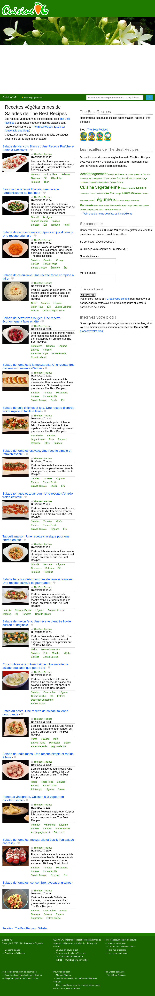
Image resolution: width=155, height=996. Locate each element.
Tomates (35, 182)
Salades (65, 174)
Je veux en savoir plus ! (67, 950)
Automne (138, 174)
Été (45, 178)
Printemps (36, 789)
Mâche (67, 653)
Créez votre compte (118, 298)
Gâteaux (136, 193)
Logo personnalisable (117, 953)
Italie (55, 739)
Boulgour (48, 217)
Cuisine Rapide (116, 182)
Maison (35, 310)
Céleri (34, 303)
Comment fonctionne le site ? (121, 946)
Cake (89, 178)
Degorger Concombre (42, 699)
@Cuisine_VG (71, 960)
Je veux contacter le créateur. (69, 956)
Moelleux (126, 200)
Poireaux (35, 824)
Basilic (54, 400)
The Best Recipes (42, 126)
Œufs (59, 521)
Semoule (47, 564)
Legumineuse (38, 439)
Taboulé (35, 217)
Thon (46, 182)
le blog (59, 960)
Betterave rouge (39, 353)
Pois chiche (37, 435)
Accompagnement (40, 832)
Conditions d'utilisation (15, 953)
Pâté (137, 200)
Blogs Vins (9, 978)
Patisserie (86, 205)
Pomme (106, 206)
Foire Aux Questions (117, 950)
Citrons (106, 178)
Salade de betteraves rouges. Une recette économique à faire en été (31, 319)
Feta (51, 439)
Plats (101, 206)
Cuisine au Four (102, 182)
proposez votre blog (91, 331)
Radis (34, 782)
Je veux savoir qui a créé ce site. (71, 953)
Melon (34, 649)
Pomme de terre (56, 610)
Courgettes (84, 182)
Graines (48, 914)
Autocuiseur (128, 174)
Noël (133, 200)
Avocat (63, 910)
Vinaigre (47, 349)
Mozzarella (62, 392)
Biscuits (146, 174)
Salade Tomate (39, 400)
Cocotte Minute (39, 357)
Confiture (136, 178)
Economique (84, 194)
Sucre (95, 210)
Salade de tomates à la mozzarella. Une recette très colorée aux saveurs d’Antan (38, 366)
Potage (129, 206)
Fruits (126, 193)
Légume (58, 303)
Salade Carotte (39, 267)
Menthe (56, 653)
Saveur (61, 789)
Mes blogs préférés (32, 97)
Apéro (118, 174)
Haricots (35, 174)
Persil (67, 224)
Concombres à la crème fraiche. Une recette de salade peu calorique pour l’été (35, 666)
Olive (47, 443)
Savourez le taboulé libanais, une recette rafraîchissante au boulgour (30, 191)
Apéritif (111, 174)
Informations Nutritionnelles (72, 978)
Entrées (56, 221)
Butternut (83, 178)
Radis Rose (47, 782)
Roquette (35, 443)
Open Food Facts (64, 985)
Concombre (49, 692)
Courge (143, 178)
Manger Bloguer (63, 975)
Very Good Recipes (116, 975)
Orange (60, 260)
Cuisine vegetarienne (53, 310)
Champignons (97, 178)
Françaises (36, 918)
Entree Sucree (50, 657)
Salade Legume (63, 307)
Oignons (35, 178)
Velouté (117, 210)
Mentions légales (12, 950)
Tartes (101, 210)
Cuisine (92, 182)
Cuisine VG (9, 97)
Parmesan (54, 742)
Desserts (141, 187)
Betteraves (36, 346)
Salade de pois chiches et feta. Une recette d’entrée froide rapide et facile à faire (38, 409)
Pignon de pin (58, 746)
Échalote (55, 267)
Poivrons (48, 572)
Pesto (34, 739)
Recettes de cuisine (14, 975)
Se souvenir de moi (93, 289)
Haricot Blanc (51, 174)
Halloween (84, 200)
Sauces (83, 210)
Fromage (55, 875)
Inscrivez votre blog (116, 943)
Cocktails (113, 178)
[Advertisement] (77, 69)
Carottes (47, 260)
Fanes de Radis (39, 746)
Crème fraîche (38, 696)
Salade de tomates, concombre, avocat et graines (36, 882)
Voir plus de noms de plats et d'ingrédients (107, 213)
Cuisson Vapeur (23, 610)
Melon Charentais (50, 649)
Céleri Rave (37, 307)
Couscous (36, 568)
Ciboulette (56, 178)
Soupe (90, 209)
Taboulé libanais (39, 221)
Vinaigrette (49, 824)
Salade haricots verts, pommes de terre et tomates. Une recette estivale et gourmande (37, 581)
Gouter (145, 193)
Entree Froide (50, 264)
